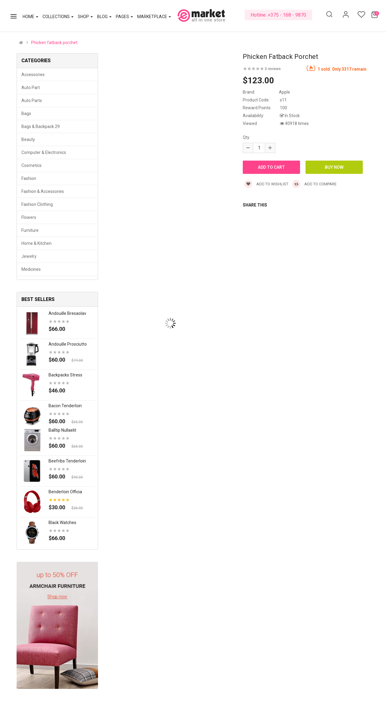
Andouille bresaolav (67, 313)
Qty (246, 137)
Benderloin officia (65, 491)
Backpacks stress (65, 375)
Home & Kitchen (36, 243)
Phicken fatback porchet (54, 42)
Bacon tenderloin (65, 405)
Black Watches (62, 522)
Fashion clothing (37, 204)
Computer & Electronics (43, 152)
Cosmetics (31, 165)
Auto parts (31, 100)
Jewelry (28, 256)
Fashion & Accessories (42, 191)
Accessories (33, 74)
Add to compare (314, 184)
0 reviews (273, 69)
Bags (26, 113)
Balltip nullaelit (62, 430)
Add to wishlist (266, 184)
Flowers (28, 217)
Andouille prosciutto (68, 344)
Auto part (30, 87)
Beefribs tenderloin (67, 461)
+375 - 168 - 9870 (287, 15)
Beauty (28, 139)
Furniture (30, 230)
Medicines (31, 269)
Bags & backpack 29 (40, 126)
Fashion (28, 178)
